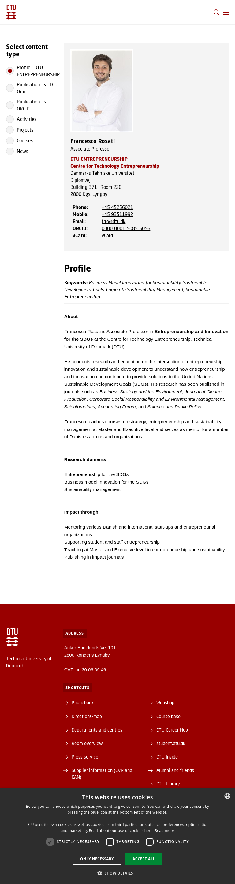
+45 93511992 (117, 214)
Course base (168, 716)
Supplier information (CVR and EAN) (102, 773)
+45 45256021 (117, 207)
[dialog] (117, 836)
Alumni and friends (175, 770)
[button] (226, 12)
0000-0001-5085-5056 (126, 228)
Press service (85, 756)
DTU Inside (167, 756)
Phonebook (83, 702)
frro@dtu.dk (113, 221)
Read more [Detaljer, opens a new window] (164, 830)
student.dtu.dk (170, 743)
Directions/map (87, 716)
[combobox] (227, 796)
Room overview (87, 743)
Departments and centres (97, 729)
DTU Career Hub (172, 729)
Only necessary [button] (97, 858)
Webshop (165, 702)
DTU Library (168, 783)
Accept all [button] (143, 858)
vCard (107, 235)
